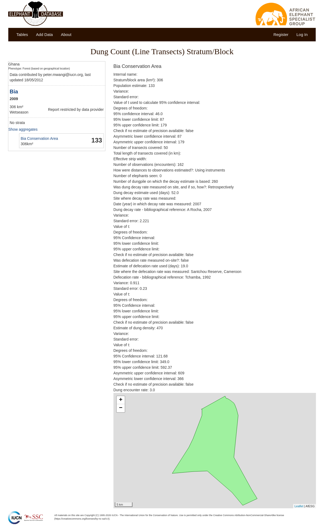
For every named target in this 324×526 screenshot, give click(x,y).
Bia (14, 91)
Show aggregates (23, 129)
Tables (22, 34)
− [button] (121, 408)
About (66, 34)
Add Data (44, 34)
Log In (302, 34)
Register (280, 34)
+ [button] (121, 400)
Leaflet (298, 506)
